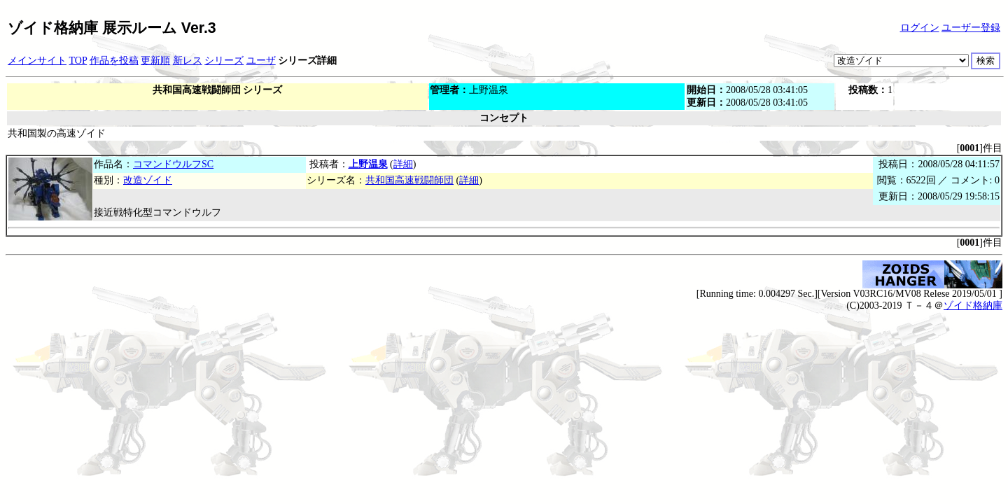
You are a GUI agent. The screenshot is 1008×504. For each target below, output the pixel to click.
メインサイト (37, 60)
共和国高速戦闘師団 (409, 180)
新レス (187, 60)
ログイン (919, 27)
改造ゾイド (147, 180)
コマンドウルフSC (173, 164)
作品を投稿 (114, 60)
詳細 (403, 164)
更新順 (155, 60)
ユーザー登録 (970, 27)
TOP (78, 60)
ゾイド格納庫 (973, 305)
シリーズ (224, 60)
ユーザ (261, 60)
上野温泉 (368, 164)
